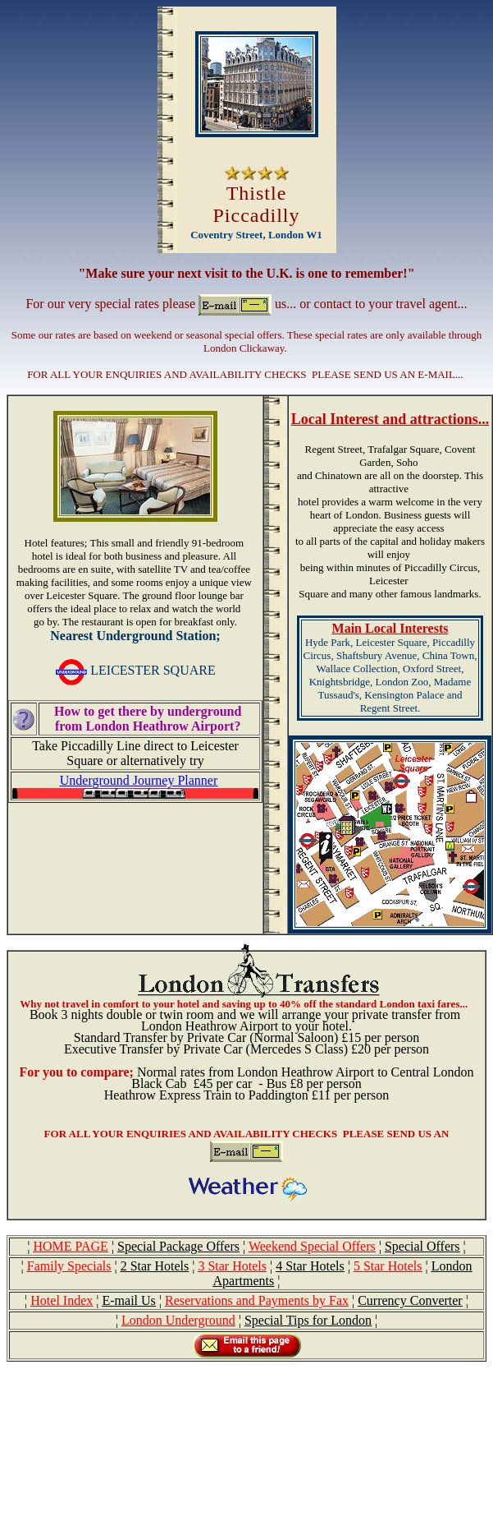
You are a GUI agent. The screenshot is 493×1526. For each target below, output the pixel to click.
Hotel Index (61, 1300)
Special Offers (422, 1246)
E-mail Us (128, 1300)
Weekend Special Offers (312, 1246)
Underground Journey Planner (139, 780)
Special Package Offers (178, 1246)
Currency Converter (410, 1300)
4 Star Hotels (310, 1266)
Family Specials (69, 1266)
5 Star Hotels (388, 1266)
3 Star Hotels (232, 1266)
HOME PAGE (70, 1246)
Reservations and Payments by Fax (257, 1300)
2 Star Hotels (155, 1266)
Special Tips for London (308, 1320)
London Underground (178, 1320)
